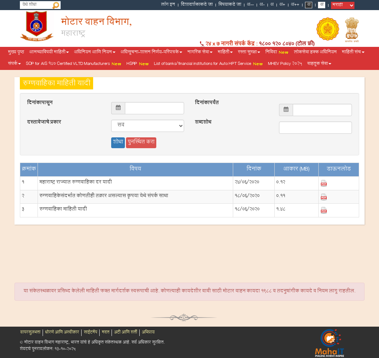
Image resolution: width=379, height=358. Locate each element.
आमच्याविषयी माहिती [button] (49, 52)
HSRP (138, 64)
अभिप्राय (148, 332)
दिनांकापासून (39, 103)
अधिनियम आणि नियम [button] (95, 52)
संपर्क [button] (14, 64)
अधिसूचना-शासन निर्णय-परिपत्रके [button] (151, 52)
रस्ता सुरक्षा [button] (249, 52)
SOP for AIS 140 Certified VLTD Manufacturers (74, 64)
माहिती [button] (225, 52)
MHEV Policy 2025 (285, 64)
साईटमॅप (90, 332)
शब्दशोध (203, 123)
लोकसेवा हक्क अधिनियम (315, 52)
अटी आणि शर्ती (125, 332)
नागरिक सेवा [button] (200, 52)
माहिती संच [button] (353, 52)
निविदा (277, 52)
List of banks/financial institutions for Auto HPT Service (208, 64)
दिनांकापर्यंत (207, 103)
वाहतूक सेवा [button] (319, 64)
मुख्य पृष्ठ (16, 52)
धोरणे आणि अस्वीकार (62, 332)
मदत (105, 332)
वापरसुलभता (30, 332)
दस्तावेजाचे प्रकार (44, 123)
